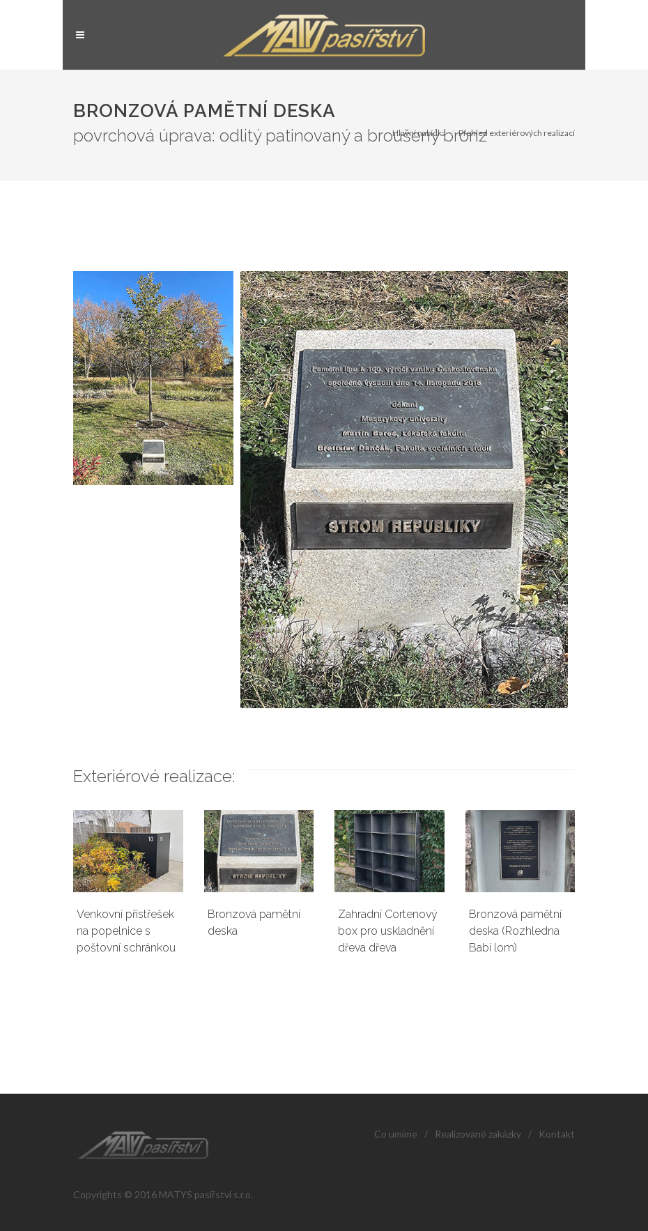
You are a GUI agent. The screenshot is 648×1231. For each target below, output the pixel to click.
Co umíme (395, 1134)
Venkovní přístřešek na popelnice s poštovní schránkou (126, 931)
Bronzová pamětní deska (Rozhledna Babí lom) (515, 931)
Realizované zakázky (478, 1134)
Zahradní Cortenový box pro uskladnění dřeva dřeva (388, 931)
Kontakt (557, 1134)
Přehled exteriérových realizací (516, 133)
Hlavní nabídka (419, 133)
